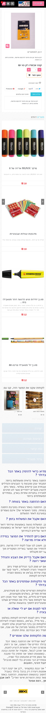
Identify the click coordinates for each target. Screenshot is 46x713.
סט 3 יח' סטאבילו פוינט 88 (23, 365)
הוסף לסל (34, 75)
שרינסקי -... (18, 411)
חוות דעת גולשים (22, 94)
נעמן (39, 657)
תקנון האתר (31, 701)
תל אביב (10, 709)
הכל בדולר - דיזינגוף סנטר (22, 709)
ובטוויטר (23, 712)
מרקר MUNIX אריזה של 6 (23, 168)
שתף (30, 89)
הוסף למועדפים (34, 83)
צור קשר (16, 701)
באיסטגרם (4, 709)
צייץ (38, 89)
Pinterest (10, 89)
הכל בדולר (24, 705)
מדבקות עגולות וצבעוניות (23, 233)
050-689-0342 (15, 705)
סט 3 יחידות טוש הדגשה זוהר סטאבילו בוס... (23, 301)
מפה (11, 701)
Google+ (21, 89)
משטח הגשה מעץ (38, 411)
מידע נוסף (36, 94)
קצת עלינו (24, 701)
